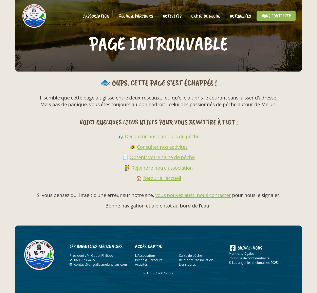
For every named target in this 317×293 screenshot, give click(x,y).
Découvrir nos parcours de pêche (162, 136)
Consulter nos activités (162, 146)
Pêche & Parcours (134, 16)
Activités (170, 16)
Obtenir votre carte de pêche (162, 157)
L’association (94, 16)
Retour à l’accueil (162, 178)
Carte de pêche (203, 16)
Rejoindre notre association (162, 167)
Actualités (238, 16)
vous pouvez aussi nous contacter (193, 195)
